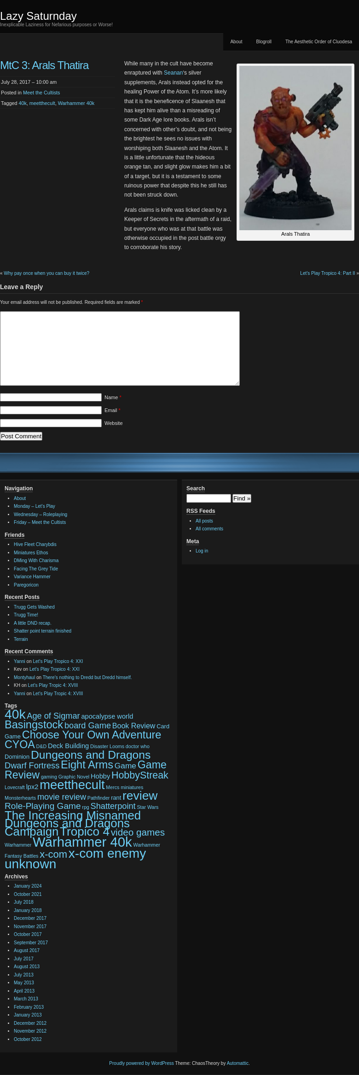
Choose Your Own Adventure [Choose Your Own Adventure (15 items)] (92, 735)
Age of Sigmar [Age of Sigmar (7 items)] (53, 716)
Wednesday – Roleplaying (40, 514)
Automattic (238, 1063)
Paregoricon (26, 584)
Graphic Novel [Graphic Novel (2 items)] (74, 776)
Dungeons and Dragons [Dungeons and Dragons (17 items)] (91, 755)
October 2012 (28, 1039)
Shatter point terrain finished (42, 630)
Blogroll (264, 41)
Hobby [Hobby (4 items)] (100, 776)
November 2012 (30, 1031)
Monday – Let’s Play (34, 506)
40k (22, 103)
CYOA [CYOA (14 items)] (20, 744)
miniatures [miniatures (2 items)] (132, 787)
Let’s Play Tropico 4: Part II (327, 273)
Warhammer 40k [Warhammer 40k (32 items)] (82, 841)
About (236, 41)
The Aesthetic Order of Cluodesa (318, 41)
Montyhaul (24, 677)
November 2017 (30, 926)
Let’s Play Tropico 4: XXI (58, 661)
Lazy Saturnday (38, 16)
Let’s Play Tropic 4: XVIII (53, 685)
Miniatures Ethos (31, 552)
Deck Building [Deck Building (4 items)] (68, 746)
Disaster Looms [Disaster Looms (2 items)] (107, 746)
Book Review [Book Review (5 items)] (134, 725)
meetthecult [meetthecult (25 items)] (72, 785)
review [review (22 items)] (139, 795)
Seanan (172, 73)
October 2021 (28, 894)
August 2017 (27, 950)
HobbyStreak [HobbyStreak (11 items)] (139, 775)
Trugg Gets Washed (34, 607)
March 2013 (26, 998)
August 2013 (27, 966)
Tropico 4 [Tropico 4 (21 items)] (85, 831)
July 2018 (24, 902)
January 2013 (28, 1014)
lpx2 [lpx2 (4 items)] (32, 786)
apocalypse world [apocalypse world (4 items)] (107, 716)
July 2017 (24, 958)
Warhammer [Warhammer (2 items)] (18, 845)
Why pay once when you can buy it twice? (46, 273)
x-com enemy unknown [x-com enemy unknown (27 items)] (75, 859)
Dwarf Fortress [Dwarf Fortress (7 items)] (32, 765)
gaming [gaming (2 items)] (49, 776)
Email (112, 410)
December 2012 (30, 1023)
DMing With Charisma (36, 560)
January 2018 (28, 910)
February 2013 (29, 1007)
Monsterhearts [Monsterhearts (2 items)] (20, 798)
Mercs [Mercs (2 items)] (112, 787)
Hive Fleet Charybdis (35, 544)
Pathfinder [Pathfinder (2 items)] (98, 798)
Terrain (21, 639)
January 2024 (28, 886)
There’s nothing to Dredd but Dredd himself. (87, 677)
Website (113, 423)
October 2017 (28, 934)
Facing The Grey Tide (36, 568)
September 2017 (31, 942)
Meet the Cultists (41, 92)
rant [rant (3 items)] (116, 797)
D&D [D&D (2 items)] (41, 746)
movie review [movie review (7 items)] (61, 797)
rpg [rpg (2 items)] (85, 807)
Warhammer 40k (76, 103)
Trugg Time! (26, 614)
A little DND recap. (33, 623)
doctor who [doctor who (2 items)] (138, 746)
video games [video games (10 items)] (138, 832)
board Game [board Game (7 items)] (87, 725)
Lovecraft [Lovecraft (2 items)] (15, 787)
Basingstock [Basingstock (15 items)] (34, 725)
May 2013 (24, 982)
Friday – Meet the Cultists (40, 522)
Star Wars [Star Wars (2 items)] (147, 807)
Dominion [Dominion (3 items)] (17, 756)
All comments (209, 528)
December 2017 (30, 918)
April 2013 (24, 991)
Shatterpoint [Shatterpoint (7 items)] (113, 806)
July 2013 (24, 974)
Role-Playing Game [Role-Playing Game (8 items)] (43, 806)
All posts (204, 520)
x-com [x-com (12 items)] (53, 854)
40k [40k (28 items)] (15, 714)
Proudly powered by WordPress (141, 1063)
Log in (202, 550)
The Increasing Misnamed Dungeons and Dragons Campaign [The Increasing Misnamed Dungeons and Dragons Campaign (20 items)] (73, 823)
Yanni (19, 661)
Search (195, 488)
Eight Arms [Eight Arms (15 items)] (87, 765)
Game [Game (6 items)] (125, 765)
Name (113, 397)
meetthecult (42, 103)
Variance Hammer (32, 576)
